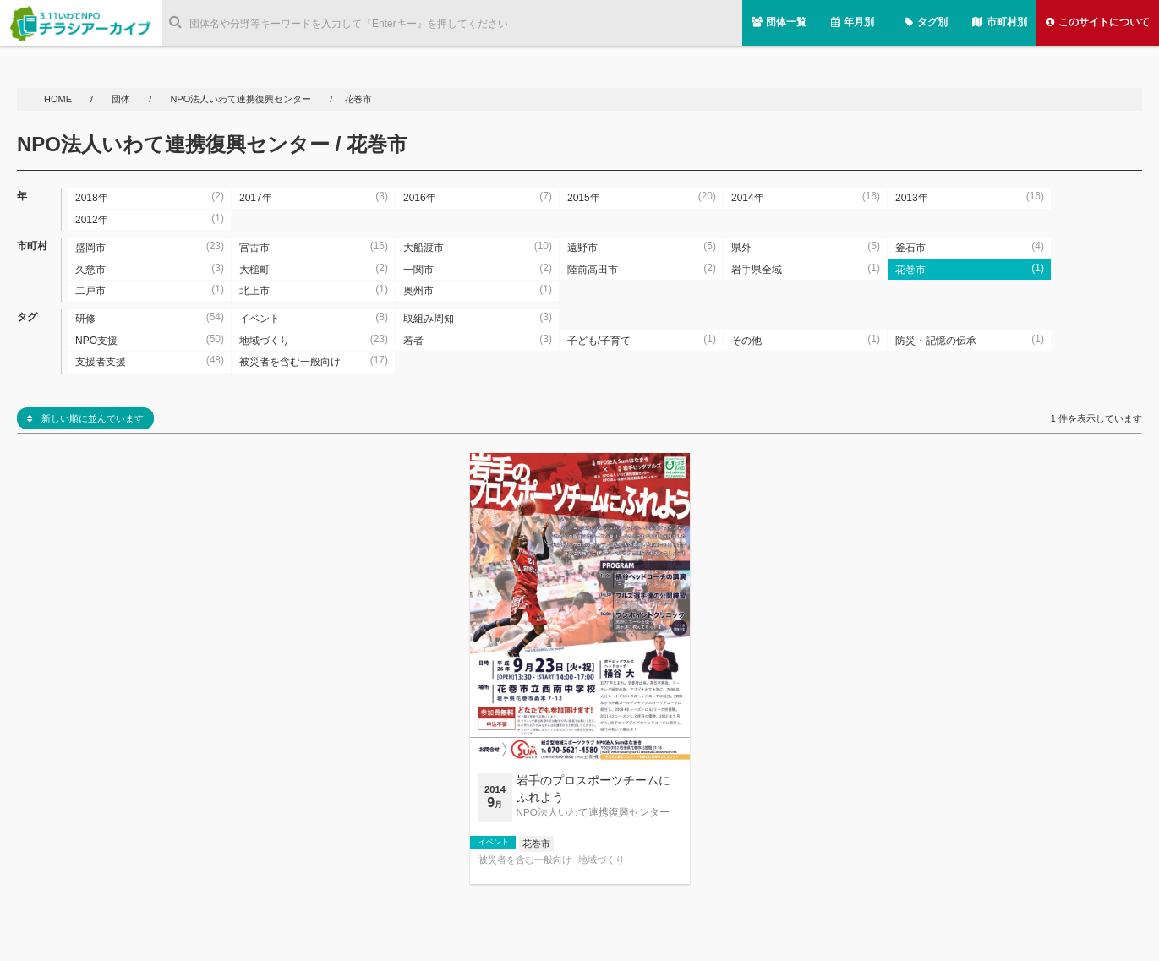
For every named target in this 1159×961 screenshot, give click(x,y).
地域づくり (601, 860)
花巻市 (536, 843)
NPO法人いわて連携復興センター (240, 99)
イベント (493, 842)
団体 (122, 99)
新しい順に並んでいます (85, 418)
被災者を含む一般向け (524, 860)
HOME (59, 99)
